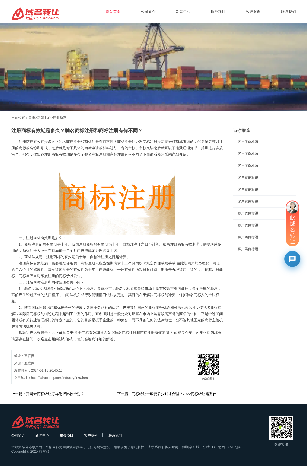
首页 (31, 118)
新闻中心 (183, 11)
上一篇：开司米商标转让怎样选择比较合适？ (47, 394)
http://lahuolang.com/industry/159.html (60, 378)
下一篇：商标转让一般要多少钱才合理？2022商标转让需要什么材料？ (174, 394)
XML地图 (234, 447)
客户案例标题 (248, 142)
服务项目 (218, 11)
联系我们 (288, 11)
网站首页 (113, 11)
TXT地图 (218, 447)
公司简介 (148, 11)
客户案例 (253, 11)
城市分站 (203, 447)
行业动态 (59, 118)
